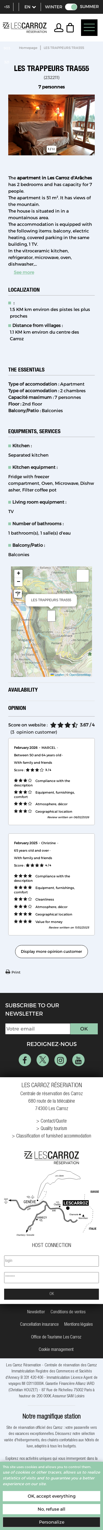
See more (24, 272)
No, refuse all (51, 1509)
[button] (71, 27)
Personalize (51, 1522)
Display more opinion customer (51, 951)
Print (16, 972)
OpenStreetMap (80, 674)
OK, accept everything (52, 1496)
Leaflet (57, 674)
